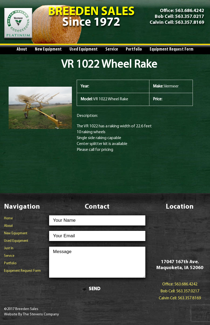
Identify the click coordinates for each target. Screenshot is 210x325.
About (22, 49)
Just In (8, 248)
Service (111, 49)
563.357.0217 (189, 16)
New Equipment (48, 49)
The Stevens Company (41, 314)
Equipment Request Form (171, 49)
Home (8, 218)
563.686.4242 (189, 10)
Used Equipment (83, 49)
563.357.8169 (189, 22)
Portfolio (134, 49)
